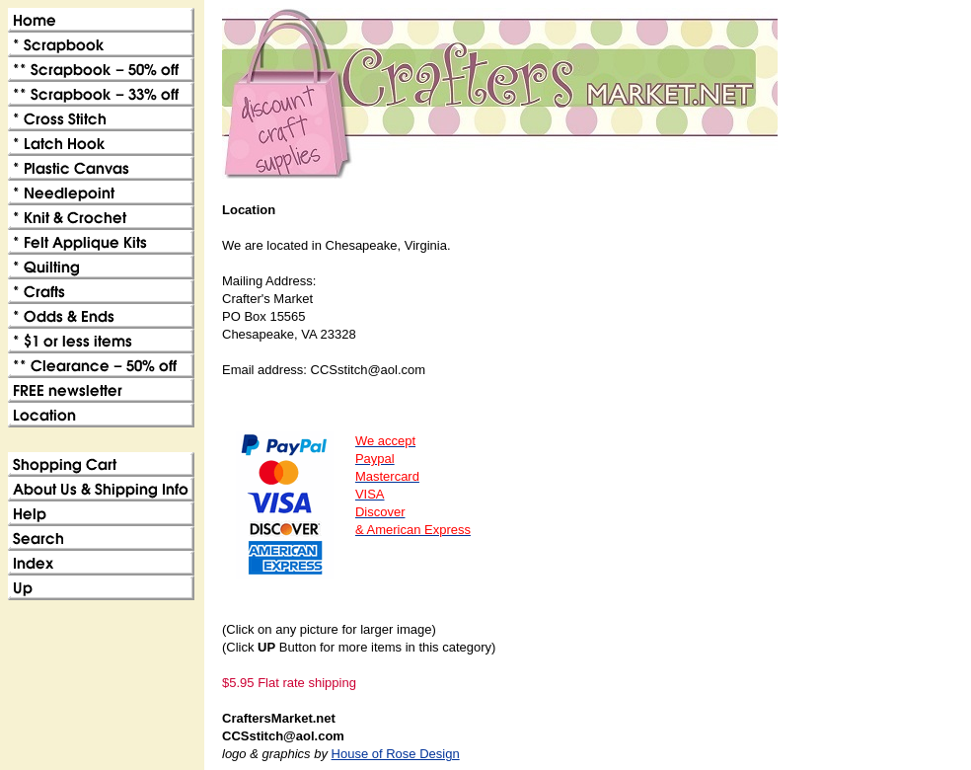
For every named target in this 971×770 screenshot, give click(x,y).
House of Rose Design (396, 753)
